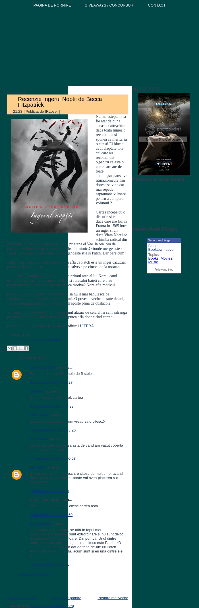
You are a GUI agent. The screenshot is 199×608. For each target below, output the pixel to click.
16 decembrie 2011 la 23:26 (53, 430)
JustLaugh (39, 415)
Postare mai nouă (21, 598)
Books (153, 258)
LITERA (87, 326)
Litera (34, 340)
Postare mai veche (113, 598)
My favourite (51, 340)
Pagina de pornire (66, 598)
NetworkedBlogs (159, 240)
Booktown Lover (161, 249)
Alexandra (39, 439)
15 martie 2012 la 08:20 (49, 491)
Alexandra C (40, 523)
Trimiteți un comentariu (36, 575)
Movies (166, 258)
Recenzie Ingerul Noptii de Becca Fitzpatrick (60, 102)
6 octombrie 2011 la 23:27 (51, 382)
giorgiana (38, 467)
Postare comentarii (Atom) (52, 606)
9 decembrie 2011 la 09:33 (52, 406)
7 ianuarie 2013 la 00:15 (50, 564)
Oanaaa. (37, 391)
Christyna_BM (42, 367)
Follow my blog (163, 269)
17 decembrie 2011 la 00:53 (53, 458)
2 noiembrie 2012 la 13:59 (51, 515)
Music (153, 262)
